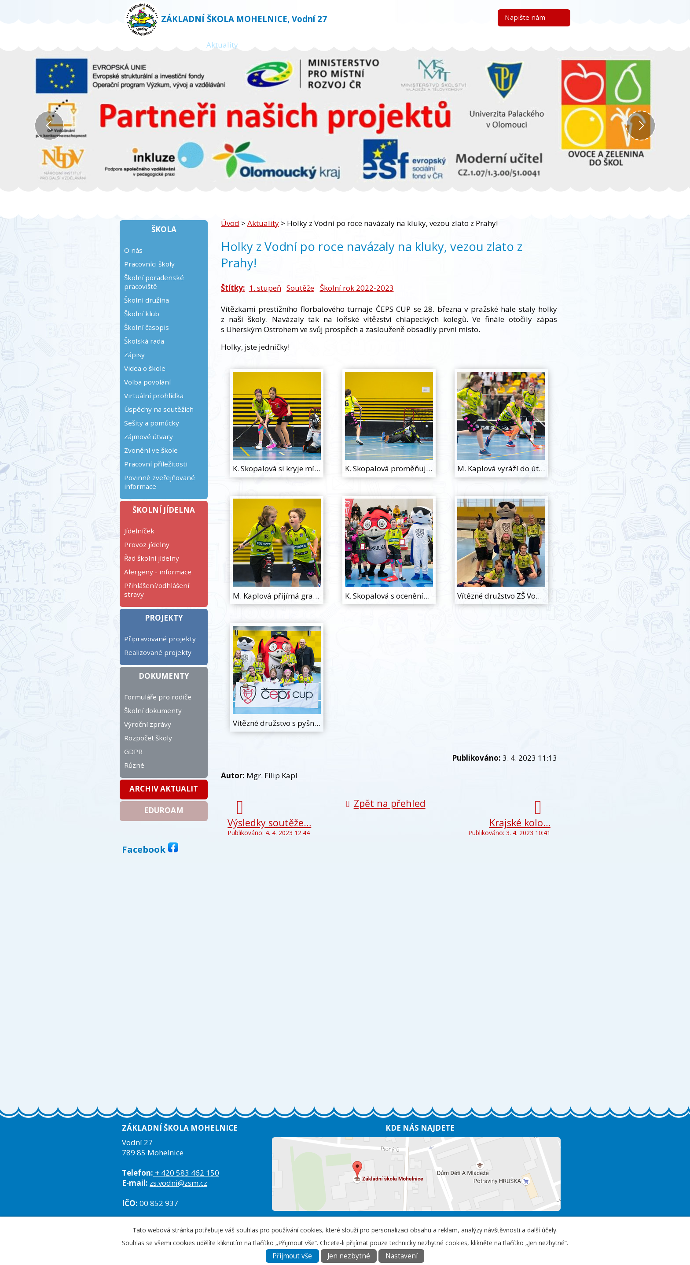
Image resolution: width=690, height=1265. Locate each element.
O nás (133, 250)
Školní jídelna (163, 510)
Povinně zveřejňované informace (159, 482)
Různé (134, 765)
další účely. (542, 1230)
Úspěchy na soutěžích (159, 409)
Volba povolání (147, 381)
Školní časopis (146, 327)
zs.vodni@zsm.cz (178, 1183)
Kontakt (512, 45)
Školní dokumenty (153, 710)
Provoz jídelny (146, 544)
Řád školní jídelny (151, 558)
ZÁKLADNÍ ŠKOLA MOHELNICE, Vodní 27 (244, 18)
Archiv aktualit (163, 789)
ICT (468, 45)
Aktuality (222, 45)
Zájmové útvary (148, 436)
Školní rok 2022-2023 (357, 288)
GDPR (133, 751)
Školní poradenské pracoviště (154, 282)
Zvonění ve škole (151, 450)
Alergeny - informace (157, 571)
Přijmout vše (292, 1256)
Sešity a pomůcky (151, 422)
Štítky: (233, 288)
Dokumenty (164, 676)
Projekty (164, 618)
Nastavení (401, 1256)
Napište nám (525, 17)
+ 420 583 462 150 (186, 1173)
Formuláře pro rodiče (157, 696)
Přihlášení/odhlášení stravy (156, 590)
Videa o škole (144, 368)
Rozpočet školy (148, 737)
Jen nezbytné (348, 1256)
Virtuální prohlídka (154, 395)
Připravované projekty (160, 638)
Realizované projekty (157, 652)
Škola (163, 229)
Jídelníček (139, 530)
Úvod (172, 45)
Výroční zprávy (147, 724)
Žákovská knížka (291, 45)
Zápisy (134, 354)
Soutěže (300, 288)
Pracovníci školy (149, 263)
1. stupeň (265, 288)
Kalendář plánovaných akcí (391, 45)
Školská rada (144, 341)
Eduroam (164, 810)
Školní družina (146, 300)
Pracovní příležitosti (155, 463)
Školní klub (141, 313)
